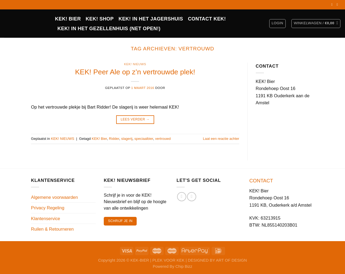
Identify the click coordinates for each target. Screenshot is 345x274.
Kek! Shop (100, 19)
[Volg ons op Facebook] (332, 4)
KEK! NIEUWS (135, 64)
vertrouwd (163, 139)
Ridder (114, 139)
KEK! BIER (68, 19)
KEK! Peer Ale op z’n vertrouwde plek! (135, 72)
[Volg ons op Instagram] (338, 4)
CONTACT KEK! (207, 19)
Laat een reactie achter (221, 139)
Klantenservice (45, 218)
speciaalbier (143, 139)
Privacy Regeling (47, 207)
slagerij (126, 139)
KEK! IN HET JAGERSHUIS (151, 19)
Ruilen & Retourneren (52, 229)
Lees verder (135, 119)
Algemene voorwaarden (54, 197)
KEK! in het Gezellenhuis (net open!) (108, 28)
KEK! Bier (99, 139)
